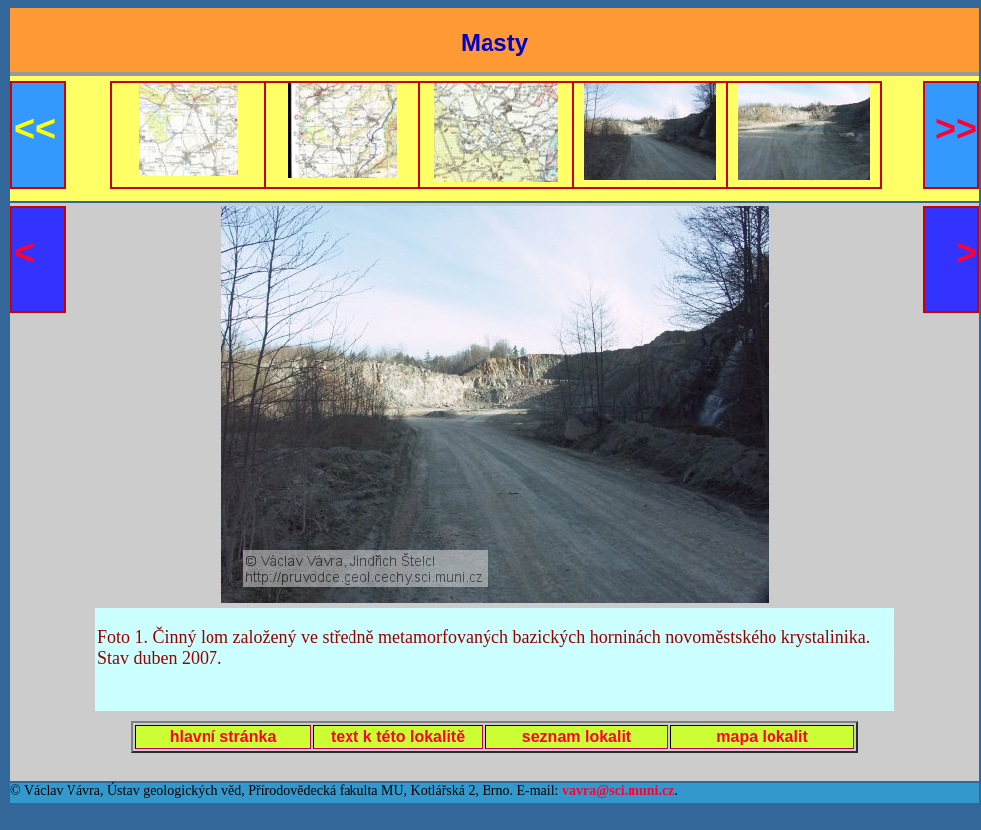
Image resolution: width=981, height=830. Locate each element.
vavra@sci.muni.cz (618, 790)
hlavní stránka (223, 736)
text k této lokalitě (398, 736)
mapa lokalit (761, 736)
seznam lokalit (576, 736)
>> (956, 128)
